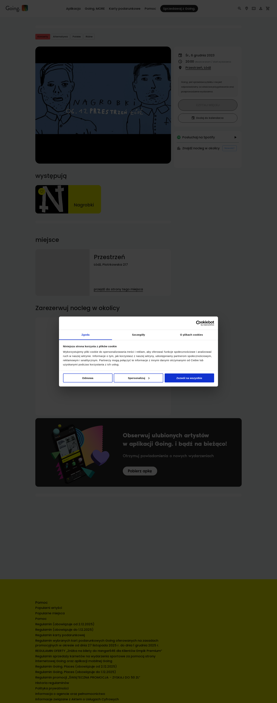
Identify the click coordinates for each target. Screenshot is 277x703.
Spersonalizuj (138, 377)
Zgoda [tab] (85, 334)
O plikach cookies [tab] (191, 334)
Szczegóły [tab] (138, 334)
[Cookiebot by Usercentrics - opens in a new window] (198, 323)
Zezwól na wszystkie (189, 377)
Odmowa (87, 377)
